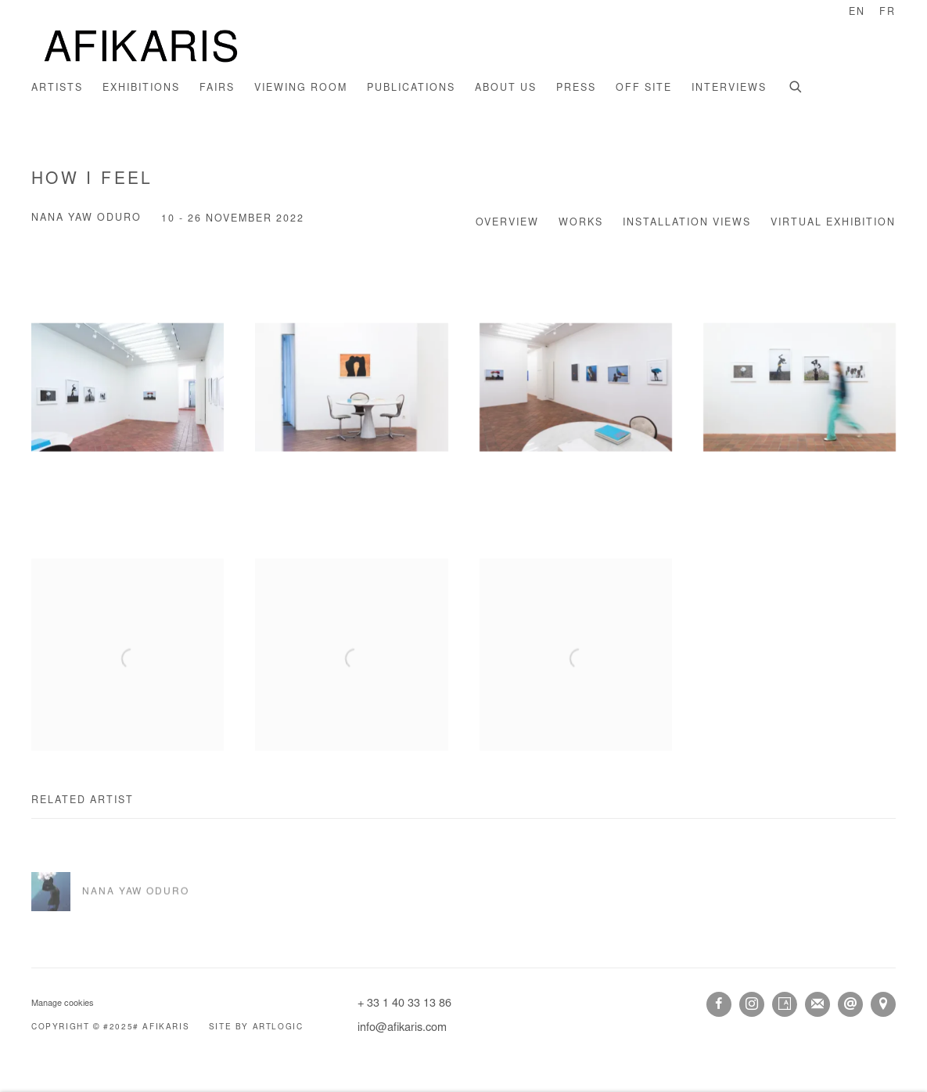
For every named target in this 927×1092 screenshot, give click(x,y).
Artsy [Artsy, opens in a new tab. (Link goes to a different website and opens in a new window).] (784, 1004)
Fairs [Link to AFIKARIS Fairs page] (217, 88)
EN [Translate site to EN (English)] (857, 12)
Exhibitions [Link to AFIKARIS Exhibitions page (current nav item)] (141, 88)
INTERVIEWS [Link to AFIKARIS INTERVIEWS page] (729, 88)
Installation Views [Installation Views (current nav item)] (687, 223)
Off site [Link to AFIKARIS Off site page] (644, 88)
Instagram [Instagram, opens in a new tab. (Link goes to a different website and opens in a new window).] (751, 1004)
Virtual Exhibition (833, 223)
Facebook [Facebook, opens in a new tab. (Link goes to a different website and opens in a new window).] (718, 1004)
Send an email (850, 1004)
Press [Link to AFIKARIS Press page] (576, 88)
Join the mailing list (817, 1004)
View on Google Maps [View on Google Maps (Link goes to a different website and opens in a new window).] (883, 1004)
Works (581, 223)
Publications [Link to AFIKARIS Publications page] (411, 88)
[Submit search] (796, 85)
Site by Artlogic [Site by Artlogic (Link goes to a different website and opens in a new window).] (256, 1028)
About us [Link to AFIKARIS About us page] (506, 88)
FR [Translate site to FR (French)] (887, 12)
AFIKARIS (140, 48)
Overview (507, 223)
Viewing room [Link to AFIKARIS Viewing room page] (300, 88)
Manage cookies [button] (62, 1004)
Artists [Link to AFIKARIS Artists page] (57, 88)
